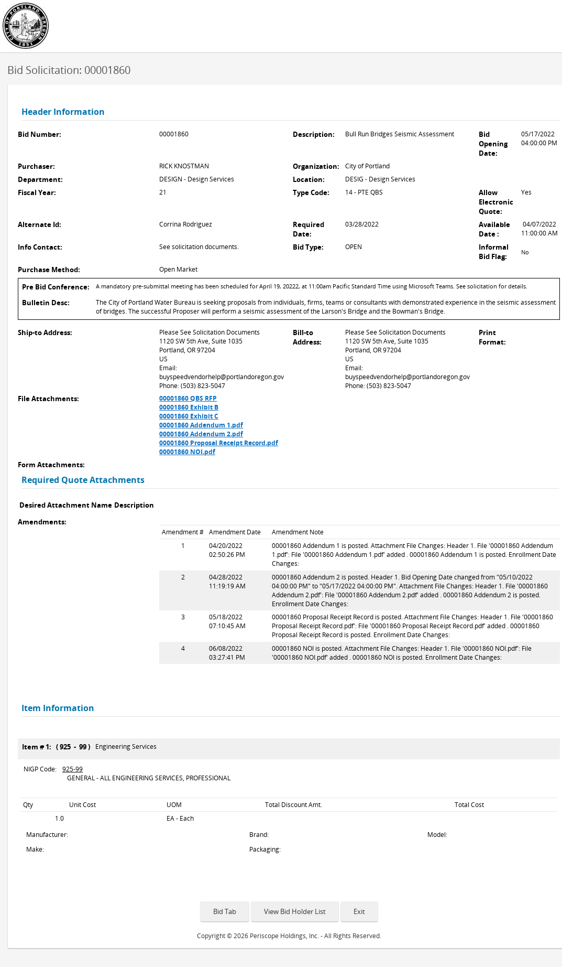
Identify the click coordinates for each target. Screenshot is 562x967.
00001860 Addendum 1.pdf (201, 425)
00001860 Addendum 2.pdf (201, 433)
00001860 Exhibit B (188, 407)
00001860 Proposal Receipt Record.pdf (218, 442)
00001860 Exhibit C (188, 416)
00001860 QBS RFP (188, 398)
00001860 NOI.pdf (187, 451)
